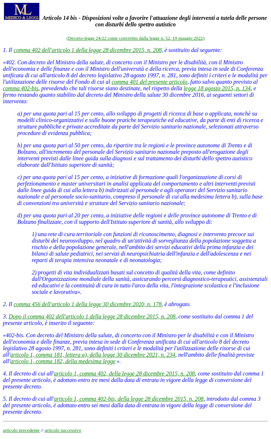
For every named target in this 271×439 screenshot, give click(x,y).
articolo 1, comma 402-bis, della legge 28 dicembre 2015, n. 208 (128, 399)
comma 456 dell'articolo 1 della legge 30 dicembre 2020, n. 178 (88, 304)
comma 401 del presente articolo (149, 82)
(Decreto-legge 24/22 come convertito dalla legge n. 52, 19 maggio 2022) (135, 38)
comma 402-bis (20, 88)
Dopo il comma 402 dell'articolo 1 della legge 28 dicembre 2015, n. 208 (92, 316)
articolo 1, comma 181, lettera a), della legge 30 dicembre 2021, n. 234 (92, 355)
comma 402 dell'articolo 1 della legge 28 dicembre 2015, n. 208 (88, 50)
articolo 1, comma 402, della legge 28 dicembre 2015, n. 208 (124, 373)
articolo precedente (21, 430)
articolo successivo (63, 430)
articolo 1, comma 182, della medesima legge (62, 361)
